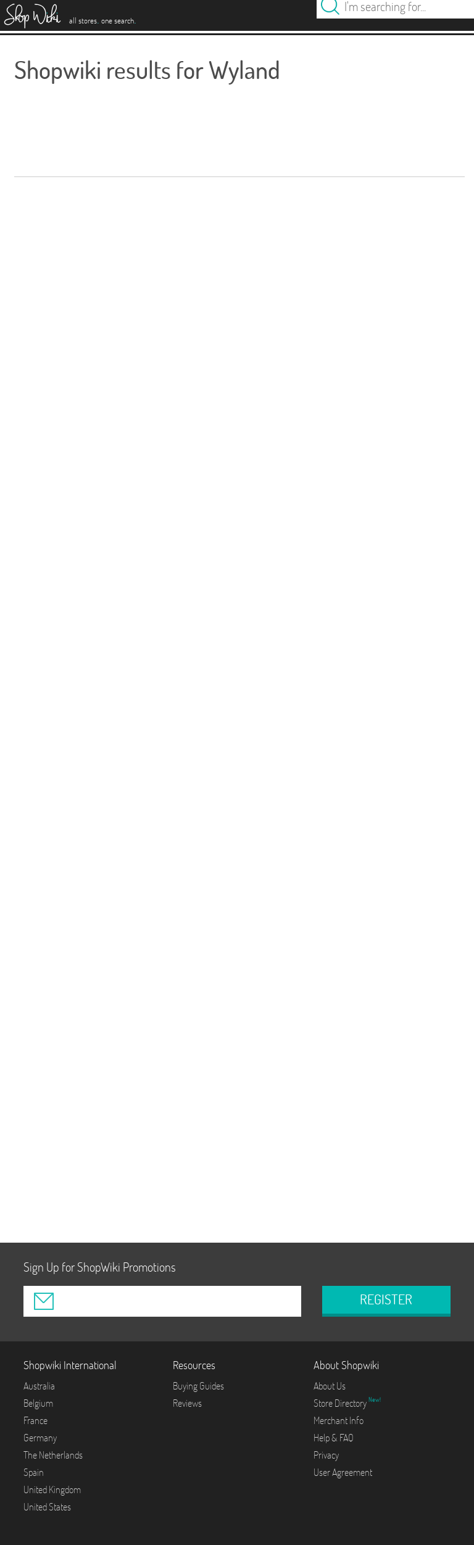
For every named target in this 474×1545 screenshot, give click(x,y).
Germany (40, 1437)
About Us (330, 1386)
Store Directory (341, 1403)
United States (47, 1507)
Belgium (38, 1403)
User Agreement (343, 1472)
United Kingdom (52, 1489)
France (35, 1420)
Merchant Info (339, 1420)
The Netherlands (53, 1455)
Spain (33, 1472)
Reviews (187, 1403)
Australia (39, 1386)
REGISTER (386, 1299)
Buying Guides (198, 1386)
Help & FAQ (334, 1437)
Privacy (326, 1455)
